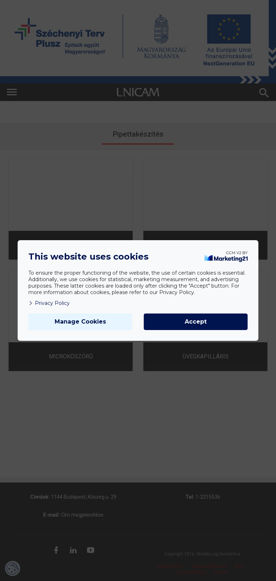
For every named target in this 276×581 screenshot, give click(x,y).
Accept (196, 321)
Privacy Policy (49, 303)
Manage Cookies (80, 321)
